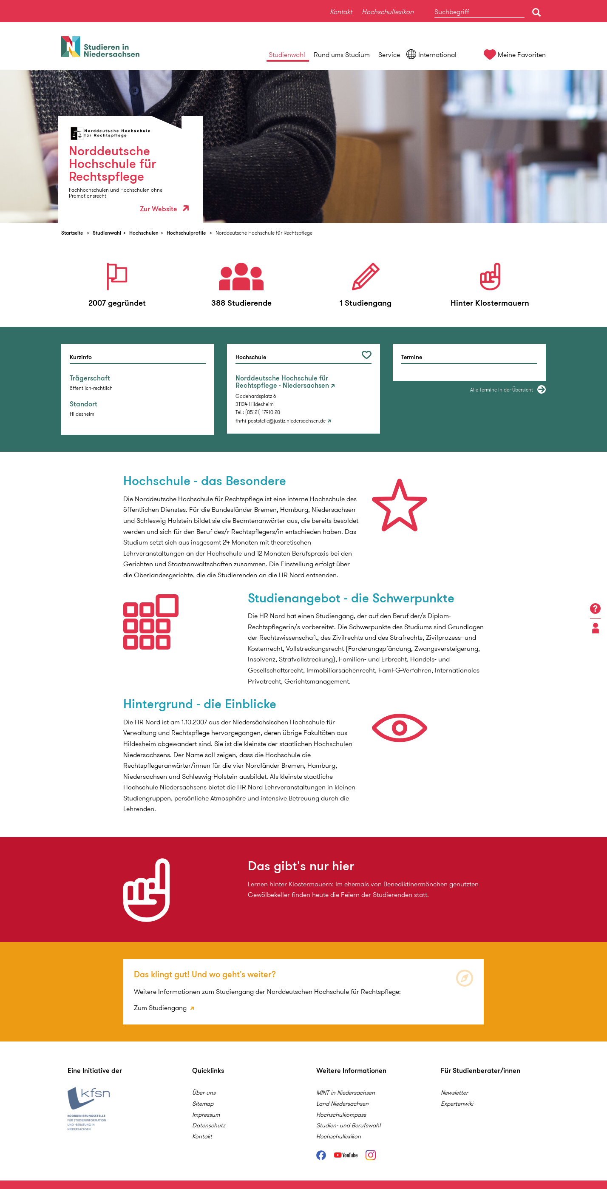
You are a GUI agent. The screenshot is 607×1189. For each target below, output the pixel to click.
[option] (303, 146)
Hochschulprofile (186, 232)
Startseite (72, 232)
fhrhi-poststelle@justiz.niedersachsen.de (280, 420)
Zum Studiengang (161, 1008)
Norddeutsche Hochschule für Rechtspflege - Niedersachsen (282, 382)
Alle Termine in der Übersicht (501, 389)
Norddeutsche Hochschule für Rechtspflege (264, 232)
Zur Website (164, 209)
